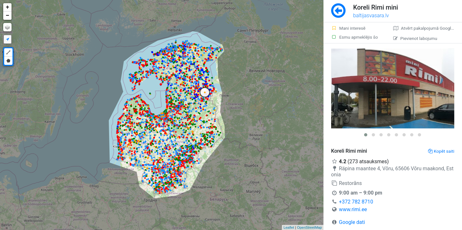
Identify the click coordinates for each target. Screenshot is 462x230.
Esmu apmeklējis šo (354, 37)
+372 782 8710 (356, 202)
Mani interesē (348, 28)
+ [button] (7, 7)
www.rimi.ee (353, 209)
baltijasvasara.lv (371, 15)
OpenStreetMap (309, 227)
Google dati (352, 222)
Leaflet (288, 227)
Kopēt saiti (441, 151)
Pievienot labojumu (415, 38)
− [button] (7, 15)
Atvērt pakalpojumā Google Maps (427, 28)
